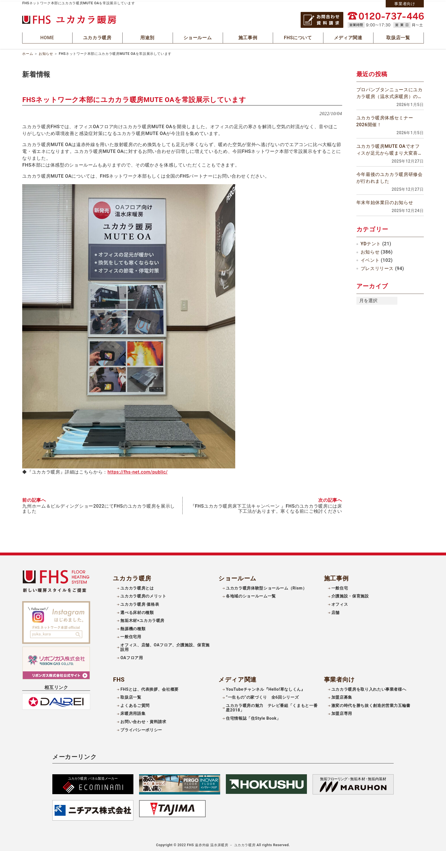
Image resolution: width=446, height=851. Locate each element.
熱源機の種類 (132, 627)
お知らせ (46, 52)
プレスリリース (377, 267)
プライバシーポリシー (141, 728)
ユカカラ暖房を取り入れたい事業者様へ (368, 687)
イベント (370, 258)
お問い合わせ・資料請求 (143, 720)
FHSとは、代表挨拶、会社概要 (149, 687)
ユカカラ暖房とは (137, 586)
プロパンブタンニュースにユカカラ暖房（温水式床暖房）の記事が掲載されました (389, 92)
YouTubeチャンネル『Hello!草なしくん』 (265, 687)
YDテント (371, 242)
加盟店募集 (341, 695)
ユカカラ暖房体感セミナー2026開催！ (384, 120)
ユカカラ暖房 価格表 (139, 602)
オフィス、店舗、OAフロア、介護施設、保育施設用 (165, 646)
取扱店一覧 (130, 695)
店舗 (335, 610)
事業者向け (404, 3)
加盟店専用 (341, 711)
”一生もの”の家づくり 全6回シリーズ (262, 695)
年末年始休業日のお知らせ (384, 201)
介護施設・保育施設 (350, 594)
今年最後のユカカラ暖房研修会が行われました (389, 176)
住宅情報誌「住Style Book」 (253, 716)
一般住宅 (339, 586)
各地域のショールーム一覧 (251, 594)
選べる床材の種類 (137, 610)
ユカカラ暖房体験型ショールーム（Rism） (266, 586)
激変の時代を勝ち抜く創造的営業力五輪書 (370, 703)
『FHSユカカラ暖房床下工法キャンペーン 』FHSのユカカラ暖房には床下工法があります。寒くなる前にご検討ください (266, 507)
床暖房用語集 (132, 711)
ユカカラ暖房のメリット (143, 594)
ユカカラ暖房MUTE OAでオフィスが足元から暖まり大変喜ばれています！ (389, 148)
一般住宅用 (130, 635)
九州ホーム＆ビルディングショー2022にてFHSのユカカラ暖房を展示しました (98, 507)
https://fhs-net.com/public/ (138, 470)
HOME (47, 37)
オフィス (339, 602)
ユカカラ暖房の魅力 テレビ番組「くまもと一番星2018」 (271, 706)
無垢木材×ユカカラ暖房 (142, 619)
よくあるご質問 (134, 703)
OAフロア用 (131, 656)
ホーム (27, 52)
